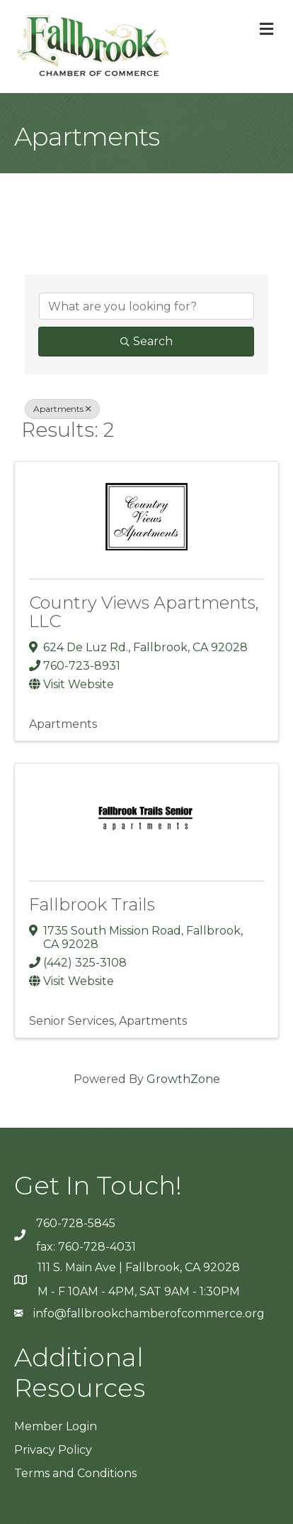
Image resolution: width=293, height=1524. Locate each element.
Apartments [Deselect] (62, 408)
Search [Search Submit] (146, 341)
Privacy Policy (53, 1450)
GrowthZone (183, 1079)
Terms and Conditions (75, 1473)
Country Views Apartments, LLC (144, 611)
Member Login (55, 1426)
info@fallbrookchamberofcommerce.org (149, 1313)
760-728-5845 (75, 1223)
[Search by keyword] (146, 306)
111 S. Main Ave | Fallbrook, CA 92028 (139, 1267)
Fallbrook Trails (92, 904)
